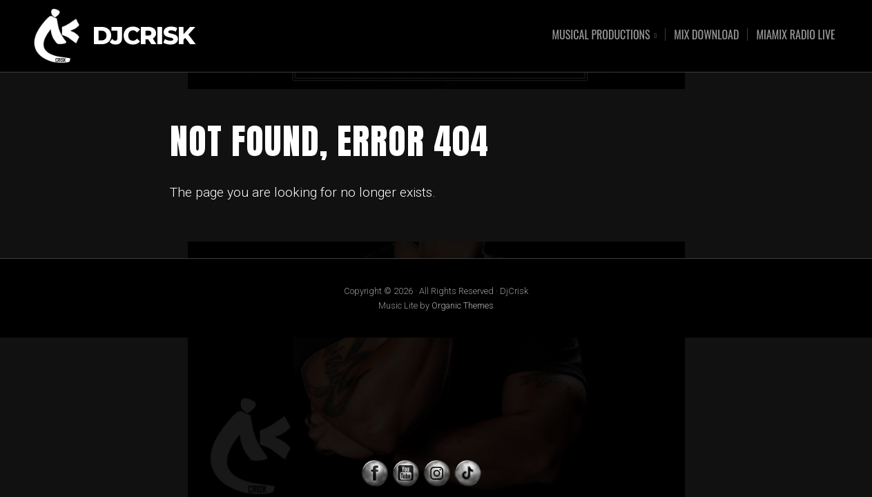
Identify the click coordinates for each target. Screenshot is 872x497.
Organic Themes (463, 305)
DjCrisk (144, 36)
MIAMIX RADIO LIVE (795, 34)
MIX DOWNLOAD (706, 34)
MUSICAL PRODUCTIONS (601, 35)
